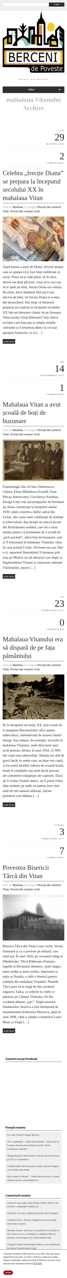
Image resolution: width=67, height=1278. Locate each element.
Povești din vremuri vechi (25, 211)
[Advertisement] (27, 1095)
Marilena (18, 207)
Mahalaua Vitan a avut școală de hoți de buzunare (32, 413)
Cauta (56, 4)
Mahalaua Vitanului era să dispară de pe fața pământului (33, 647)
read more (9, 341)
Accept (8, 1272)
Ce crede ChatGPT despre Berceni (23, 1135)
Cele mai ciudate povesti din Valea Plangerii (37, 1213)
